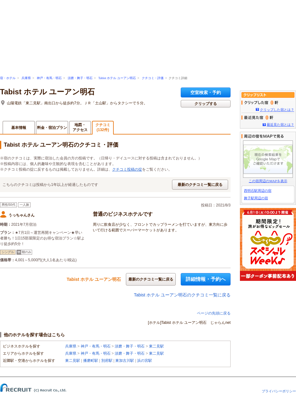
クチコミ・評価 (153, 78)
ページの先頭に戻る (214, 313)
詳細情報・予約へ (206, 279)
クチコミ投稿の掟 (127, 169)
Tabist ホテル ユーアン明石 (117, 78)
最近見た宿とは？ (280, 124)
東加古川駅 (124, 360)
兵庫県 (26, 78)
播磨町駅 (90, 360)
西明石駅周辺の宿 (257, 190)
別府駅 (106, 360)
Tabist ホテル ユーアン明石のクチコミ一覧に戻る (182, 294)
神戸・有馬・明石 (49, 78)
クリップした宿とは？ (277, 109)
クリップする (205, 104)
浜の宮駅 (144, 360)
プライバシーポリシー (279, 391)
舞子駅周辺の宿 (256, 198)
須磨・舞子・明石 (80, 78)
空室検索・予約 (205, 92)
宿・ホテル (8, 78)
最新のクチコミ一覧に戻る (200, 184)
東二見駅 (156, 346)
